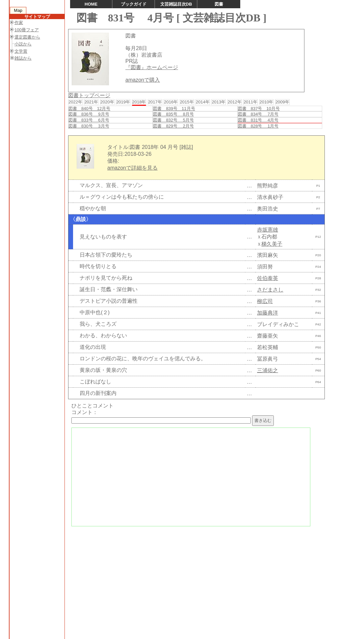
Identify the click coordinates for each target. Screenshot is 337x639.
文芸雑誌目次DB (176, 4)
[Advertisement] (195, 576)
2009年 (282, 101)
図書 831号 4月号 (258, 120)
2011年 (250, 101)
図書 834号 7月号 (258, 114)
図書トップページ (89, 95)
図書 (219, 4)
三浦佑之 (267, 370)
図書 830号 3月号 (88, 126)
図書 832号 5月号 (173, 120)
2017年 (155, 101)
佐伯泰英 (267, 278)
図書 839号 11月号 (174, 108)
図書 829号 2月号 (173, 126)
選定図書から (27, 37)
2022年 (75, 101)
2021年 (91, 101)
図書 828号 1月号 (258, 126)
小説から (23, 44)
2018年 (139, 101)
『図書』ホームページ (151, 67)
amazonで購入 (142, 80)
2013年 (218, 101)
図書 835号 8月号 (173, 114)
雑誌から (23, 58)
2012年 (235, 101)
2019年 (123, 101)
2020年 (107, 101)
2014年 (203, 101)
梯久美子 (271, 244)
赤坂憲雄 (267, 230)
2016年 (171, 101)
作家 (18, 22)
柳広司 (265, 301)
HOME (91, 4)
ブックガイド (133, 4)
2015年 (187, 101)
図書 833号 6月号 (88, 120)
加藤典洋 (267, 313)
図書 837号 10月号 (259, 108)
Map (18, 10)
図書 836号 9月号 (88, 114)
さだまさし (270, 289)
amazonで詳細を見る (132, 168)
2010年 (266, 101)
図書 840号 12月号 (89, 108)
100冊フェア (26, 29)
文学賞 (20, 51)
